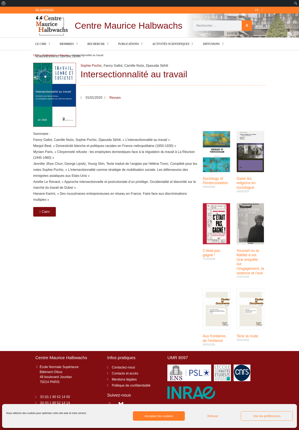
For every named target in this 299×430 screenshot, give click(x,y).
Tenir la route (247, 336)
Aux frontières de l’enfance (214, 338)
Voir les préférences (267, 416)
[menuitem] (3, 3)
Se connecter (44, 9)
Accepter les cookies (159, 416)
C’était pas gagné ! (211, 253)
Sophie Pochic (91, 65)
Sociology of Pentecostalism (215, 180)
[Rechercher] (247, 25)
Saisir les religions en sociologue (246, 183)
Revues (115, 97)
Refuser (212, 416)
